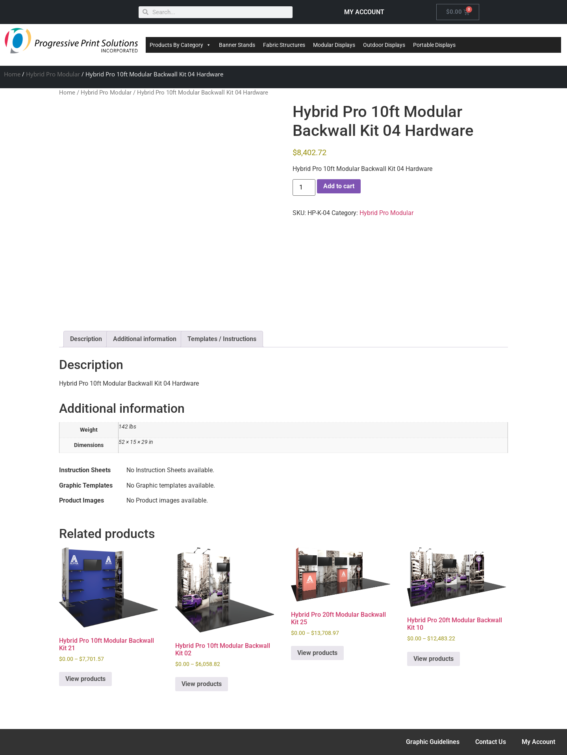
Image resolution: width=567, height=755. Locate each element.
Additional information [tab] (144, 339)
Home (12, 74)
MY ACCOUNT (364, 12)
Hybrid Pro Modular (53, 74)
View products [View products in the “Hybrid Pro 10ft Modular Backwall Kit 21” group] (85, 679)
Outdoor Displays (384, 45)
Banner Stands (237, 45)
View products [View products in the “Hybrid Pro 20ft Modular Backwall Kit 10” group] (433, 658)
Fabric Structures (284, 45)
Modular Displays (334, 45)
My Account (538, 742)
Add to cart (338, 186)
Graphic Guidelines (433, 742)
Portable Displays (434, 45)
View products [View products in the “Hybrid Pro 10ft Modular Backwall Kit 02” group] (202, 684)
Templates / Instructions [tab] (221, 339)
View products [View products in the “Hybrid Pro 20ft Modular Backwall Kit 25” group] (317, 653)
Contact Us (490, 742)
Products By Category (180, 45)
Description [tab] (86, 339)
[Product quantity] (304, 187)
